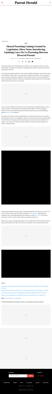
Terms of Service (22, 390)
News (26, 43)
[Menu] (2, 2)
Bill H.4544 (37, 215)
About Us (21, 385)
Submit (30, 375)
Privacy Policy (30, 390)
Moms (15, 382)
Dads (21, 382)
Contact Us (29, 385)
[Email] (32, 61)
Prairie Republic (33, 213)
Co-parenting (17, 298)
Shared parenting (8, 298)
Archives (45, 382)
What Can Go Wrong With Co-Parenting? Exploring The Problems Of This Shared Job (23, 295)
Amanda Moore (15, 58)
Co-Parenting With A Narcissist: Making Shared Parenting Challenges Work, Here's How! (24, 292)
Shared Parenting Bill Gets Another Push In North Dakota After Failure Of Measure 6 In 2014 (24, 290)
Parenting (7, 382)
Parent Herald (5, 41)
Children (29, 382)
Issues (37, 382)
